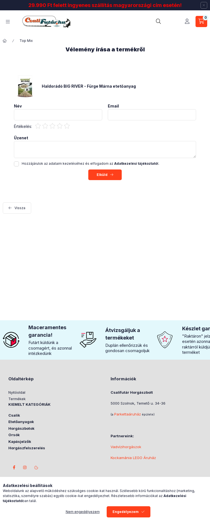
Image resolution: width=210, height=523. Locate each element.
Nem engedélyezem (83, 512)
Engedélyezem (126, 512)
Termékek (17, 399)
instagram (25, 467)
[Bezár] (204, 5)
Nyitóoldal (16, 392)
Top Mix (26, 41)
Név (18, 106)
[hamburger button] (8, 21)
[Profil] (187, 21)
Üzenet (21, 138)
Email (113, 106)
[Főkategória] (5, 40)
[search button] (159, 21)
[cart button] (201, 21)
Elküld (102, 175)
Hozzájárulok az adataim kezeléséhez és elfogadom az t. (90, 163)
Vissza (19, 208)
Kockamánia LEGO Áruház (133, 457)
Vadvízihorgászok (126, 447)
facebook (13, 467)
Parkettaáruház (127, 414)
